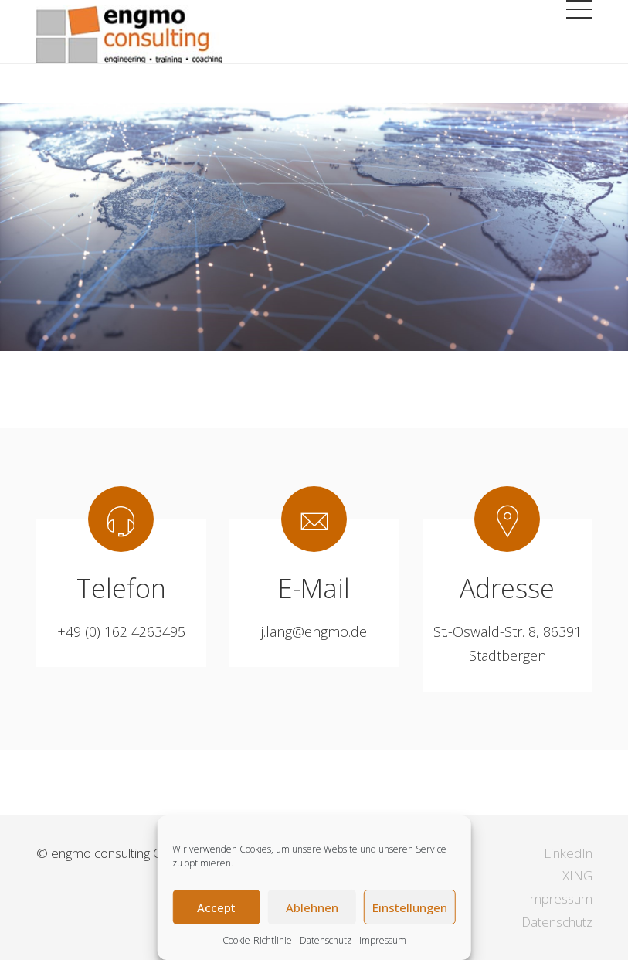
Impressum (382, 940)
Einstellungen (409, 907)
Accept (216, 907)
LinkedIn (568, 853)
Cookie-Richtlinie (257, 940)
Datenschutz (325, 940)
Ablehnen (312, 907)
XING (577, 875)
